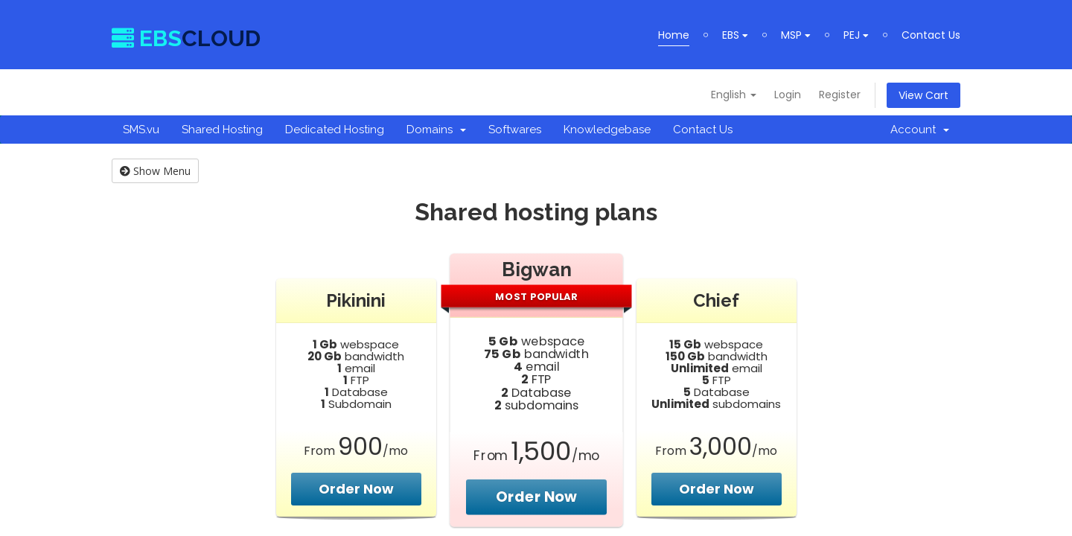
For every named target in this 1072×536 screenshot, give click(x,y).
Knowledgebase (607, 129)
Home (673, 35)
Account (919, 129)
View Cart (923, 95)
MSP (796, 35)
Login (787, 94)
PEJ (856, 35)
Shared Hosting (222, 129)
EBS (735, 35)
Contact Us (931, 35)
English (733, 94)
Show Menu (155, 171)
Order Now (356, 488)
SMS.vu (141, 129)
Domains (436, 129)
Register (840, 94)
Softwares (514, 129)
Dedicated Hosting (334, 129)
